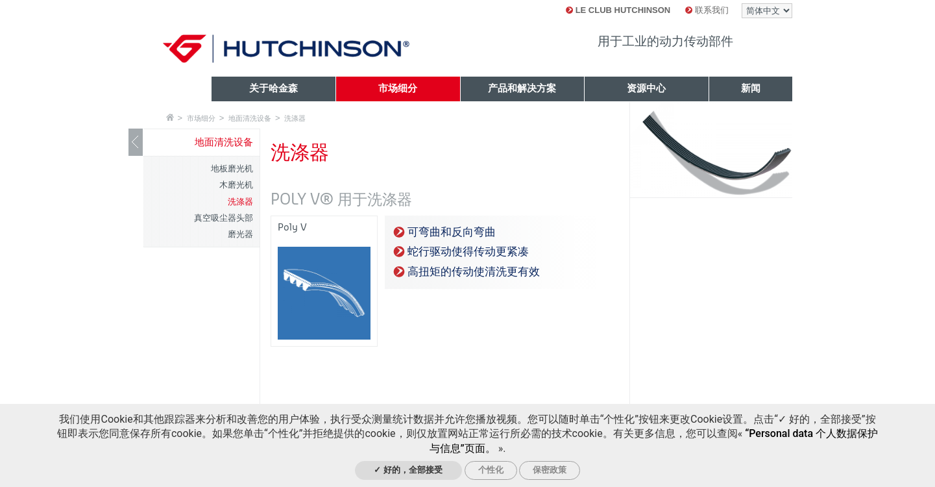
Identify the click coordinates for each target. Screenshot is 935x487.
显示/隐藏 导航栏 (135, 142)
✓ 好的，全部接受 (408, 470)
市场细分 (201, 118)
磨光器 (240, 234)
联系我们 (707, 10)
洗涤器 (295, 118)
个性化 (491, 470)
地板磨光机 (232, 168)
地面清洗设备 (249, 118)
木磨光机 (236, 185)
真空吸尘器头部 (223, 218)
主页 (170, 117)
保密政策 (549, 470)
